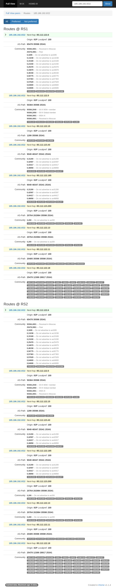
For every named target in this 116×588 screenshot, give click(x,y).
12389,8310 (49, 291)
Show (107, 4)
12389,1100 (81, 282)
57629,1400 (31, 91)
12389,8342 (77, 291)
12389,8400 (40, 294)
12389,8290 (31, 291)
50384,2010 (40, 91)
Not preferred (30, 21)
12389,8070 (105, 285)
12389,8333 (68, 291)
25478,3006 (49, 282)
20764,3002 (59, 223)
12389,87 (73, 282)
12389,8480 (31, 297)
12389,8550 (95, 297)
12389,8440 (77, 294)
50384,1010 (40, 122)
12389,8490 (40, 297)
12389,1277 (90, 282)
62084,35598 (31, 223)
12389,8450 (86, 294)
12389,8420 (59, 294)
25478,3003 (40, 140)
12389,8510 (59, 297)
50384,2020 (49, 122)
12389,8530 (77, 297)
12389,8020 (59, 285)
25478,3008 (50, 171)
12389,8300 (40, 291)
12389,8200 (59, 288)
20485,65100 (80, 263)
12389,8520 (68, 297)
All (7, 21)
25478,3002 (50, 223)
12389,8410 (49, 294)
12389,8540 (86, 297)
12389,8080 (31, 288)
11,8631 (76, 122)
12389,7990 (40, 285)
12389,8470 (105, 294)
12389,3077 (99, 282)
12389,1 (57, 282)
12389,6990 (31, 285)
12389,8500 (49, 297)
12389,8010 (49, 285)
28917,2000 (31, 282)
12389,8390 (31, 294)
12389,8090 (40, 288)
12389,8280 (105, 288)
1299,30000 (49, 140)
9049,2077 (59, 171)
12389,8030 (68, 285)
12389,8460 (95, 294)
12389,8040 (77, 285)
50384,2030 (59, 122)
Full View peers (13, 13)
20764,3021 (78, 223)
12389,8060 (95, 285)
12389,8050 (86, 285)
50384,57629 (50, 91)
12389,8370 (105, 291)
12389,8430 (68, 294)
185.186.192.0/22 (17, 35)
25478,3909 (59, 91)
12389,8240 (68, 288)
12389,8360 (95, 291)
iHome (101, 585)
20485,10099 (70, 263)
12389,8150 (49, 288)
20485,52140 (50, 263)
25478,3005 (40, 263)
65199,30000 (31, 171)
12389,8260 (86, 288)
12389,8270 (95, 288)
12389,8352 (86, 291)
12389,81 (65, 282)
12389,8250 (77, 288)
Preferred (16, 21)
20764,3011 (68, 223)
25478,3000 (31, 140)
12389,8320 (59, 291)
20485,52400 (60, 263)
